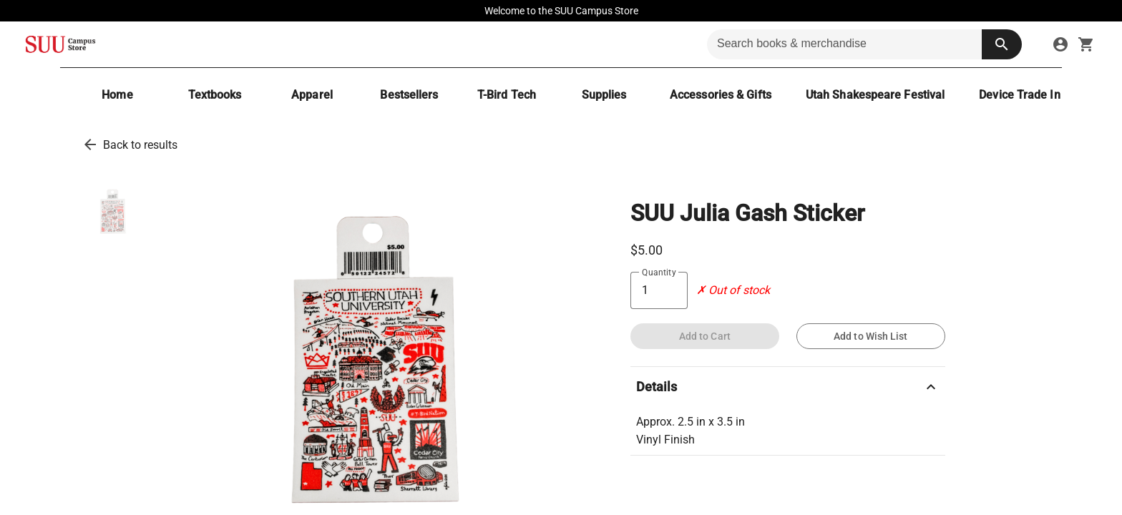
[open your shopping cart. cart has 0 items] (1086, 44)
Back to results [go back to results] (140, 145)
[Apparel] (312, 95)
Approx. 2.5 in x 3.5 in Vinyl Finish (690, 431)
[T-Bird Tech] (507, 95)
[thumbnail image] (113, 213)
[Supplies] (604, 95)
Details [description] (788, 387)
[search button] (1002, 44)
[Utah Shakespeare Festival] (875, 95)
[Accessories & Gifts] (720, 95)
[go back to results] (90, 144)
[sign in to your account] (1060, 44)
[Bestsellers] (409, 95)
